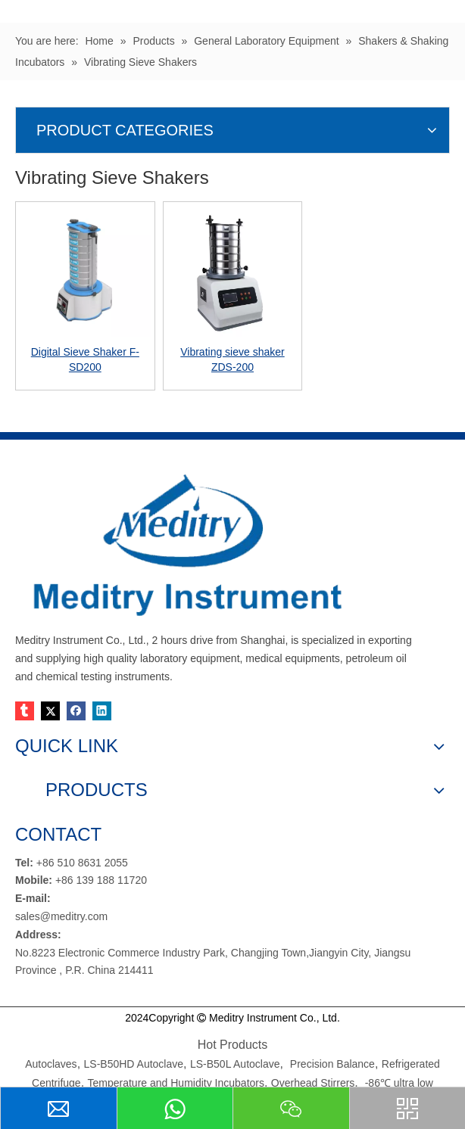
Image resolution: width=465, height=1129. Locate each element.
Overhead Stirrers (312, 1083)
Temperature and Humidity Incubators (176, 1083)
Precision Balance (332, 1064)
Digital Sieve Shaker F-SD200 (85, 359)
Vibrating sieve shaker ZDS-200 (232, 359)
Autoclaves (50, 1064)
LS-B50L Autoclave (235, 1064)
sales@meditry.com (61, 916)
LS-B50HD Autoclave (134, 1064)
